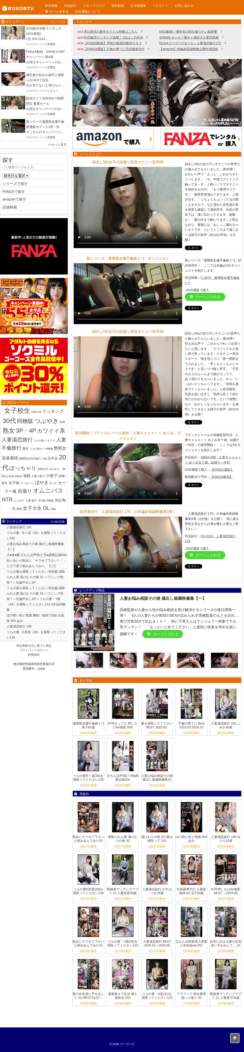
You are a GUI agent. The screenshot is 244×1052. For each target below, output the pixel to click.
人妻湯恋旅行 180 (19, 626)
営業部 (51, 44)
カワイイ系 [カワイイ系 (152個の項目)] (51, 431)
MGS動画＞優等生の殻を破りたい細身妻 (188, 31)
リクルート (160, 5)
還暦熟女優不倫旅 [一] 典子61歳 (88, 725)
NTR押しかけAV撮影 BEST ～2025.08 (225, 891)
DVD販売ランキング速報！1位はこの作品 (113, 37)
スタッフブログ (94, 5)
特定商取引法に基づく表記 (34, 645)
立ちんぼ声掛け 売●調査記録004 (122, 777)
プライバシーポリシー (34, 650)
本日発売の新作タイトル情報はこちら (111, 31)
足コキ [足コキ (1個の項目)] (53, 483)
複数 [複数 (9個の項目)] (26, 476)
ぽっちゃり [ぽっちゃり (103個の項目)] (23, 468)
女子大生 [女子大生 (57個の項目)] (32, 508)
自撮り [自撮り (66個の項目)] (25, 491)
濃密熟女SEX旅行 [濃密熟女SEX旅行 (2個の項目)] (30, 458)
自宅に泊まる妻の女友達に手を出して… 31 (226, 943)
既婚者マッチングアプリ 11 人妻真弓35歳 (226, 995)
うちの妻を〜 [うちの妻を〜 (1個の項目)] (37, 448)
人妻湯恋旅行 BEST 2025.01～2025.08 (157, 943)
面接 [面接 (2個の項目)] (19, 508)
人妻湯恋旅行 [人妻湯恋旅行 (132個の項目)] (17, 440)
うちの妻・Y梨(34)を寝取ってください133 (122, 943)
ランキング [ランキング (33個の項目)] (53, 411)
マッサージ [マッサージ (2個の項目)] (27, 483)
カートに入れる (205, 297)
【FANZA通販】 (222, 469)
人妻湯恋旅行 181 (19, 527)
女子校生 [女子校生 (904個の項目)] (17, 410)
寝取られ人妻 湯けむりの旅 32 (122, 838)
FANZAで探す (13, 192)
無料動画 (117, 5)
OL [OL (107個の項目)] (46, 508)
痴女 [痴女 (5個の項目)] (25, 448)
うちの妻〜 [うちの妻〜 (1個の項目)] (40, 440)
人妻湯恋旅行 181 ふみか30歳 (225, 725)
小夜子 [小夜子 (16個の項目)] (52, 475)
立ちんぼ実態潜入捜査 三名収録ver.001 (191, 943)
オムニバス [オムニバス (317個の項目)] (48, 490)
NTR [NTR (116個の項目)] (7, 500)
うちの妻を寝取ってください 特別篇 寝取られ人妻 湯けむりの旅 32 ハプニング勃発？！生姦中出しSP (36, 577)
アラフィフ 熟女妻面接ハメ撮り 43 (191, 995)
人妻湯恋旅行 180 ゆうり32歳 (225, 838)
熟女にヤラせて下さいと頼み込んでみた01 (88, 943)
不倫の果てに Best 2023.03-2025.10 (191, 725)
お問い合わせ (184, 5)
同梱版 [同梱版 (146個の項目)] (25, 421)
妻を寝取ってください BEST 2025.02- (157, 725)
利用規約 (34, 654)
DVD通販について (88, 11)
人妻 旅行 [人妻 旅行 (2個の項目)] (31, 500)
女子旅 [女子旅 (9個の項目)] (14, 483)
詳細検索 (9, 207)
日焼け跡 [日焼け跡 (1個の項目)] (36, 412)
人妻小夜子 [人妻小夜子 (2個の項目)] (38, 476)
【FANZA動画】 (221, 477)
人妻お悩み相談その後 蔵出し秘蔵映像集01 (157, 777)
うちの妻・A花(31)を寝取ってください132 (157, 995)
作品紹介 (70, 5)
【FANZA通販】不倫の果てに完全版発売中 (114, 49)
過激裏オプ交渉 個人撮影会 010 (122, 995)
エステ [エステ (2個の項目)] (51, 440)
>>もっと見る (57, 144)
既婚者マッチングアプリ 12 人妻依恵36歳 (122, 891)
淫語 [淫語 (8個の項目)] (58, 500)
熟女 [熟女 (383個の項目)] (9, 430)
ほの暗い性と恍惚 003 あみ (191, 838)
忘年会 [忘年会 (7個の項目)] (53, 458)
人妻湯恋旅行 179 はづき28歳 (156, 891)
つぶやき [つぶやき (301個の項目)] (46, 421)
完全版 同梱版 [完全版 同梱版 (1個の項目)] (46, 500)
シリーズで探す (15, 184)
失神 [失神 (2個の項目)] (62, 422)
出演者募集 (138, 5)
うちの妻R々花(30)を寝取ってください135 (88, 777)
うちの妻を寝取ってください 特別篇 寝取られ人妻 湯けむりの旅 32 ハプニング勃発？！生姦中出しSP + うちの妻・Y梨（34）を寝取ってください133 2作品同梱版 (36, 598)
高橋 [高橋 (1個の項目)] (53, 509)
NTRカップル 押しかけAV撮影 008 (123, 725)
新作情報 (51, 5)
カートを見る (56, 11)
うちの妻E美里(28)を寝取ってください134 (88, 891)
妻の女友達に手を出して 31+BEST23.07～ (88, 995)
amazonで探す (14, 199)
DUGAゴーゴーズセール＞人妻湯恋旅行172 (190, 43)
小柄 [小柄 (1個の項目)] (44, 458)
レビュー (52, 91)
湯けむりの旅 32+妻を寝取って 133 (157, 838)
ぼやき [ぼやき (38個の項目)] (42, 482)
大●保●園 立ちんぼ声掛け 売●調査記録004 (37, 555)
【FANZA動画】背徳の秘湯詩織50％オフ (113, 43)
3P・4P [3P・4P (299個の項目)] (26, 430)
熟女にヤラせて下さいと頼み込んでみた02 (88, 838)
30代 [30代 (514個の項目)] (9, 420)
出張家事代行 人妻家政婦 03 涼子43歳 (191, 891)
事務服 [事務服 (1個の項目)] (49, 448)
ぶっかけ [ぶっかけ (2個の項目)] (19, 500)
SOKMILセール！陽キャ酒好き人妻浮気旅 (189, 37)
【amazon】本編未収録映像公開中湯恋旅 (188, 49)
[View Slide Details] (157, 93)
